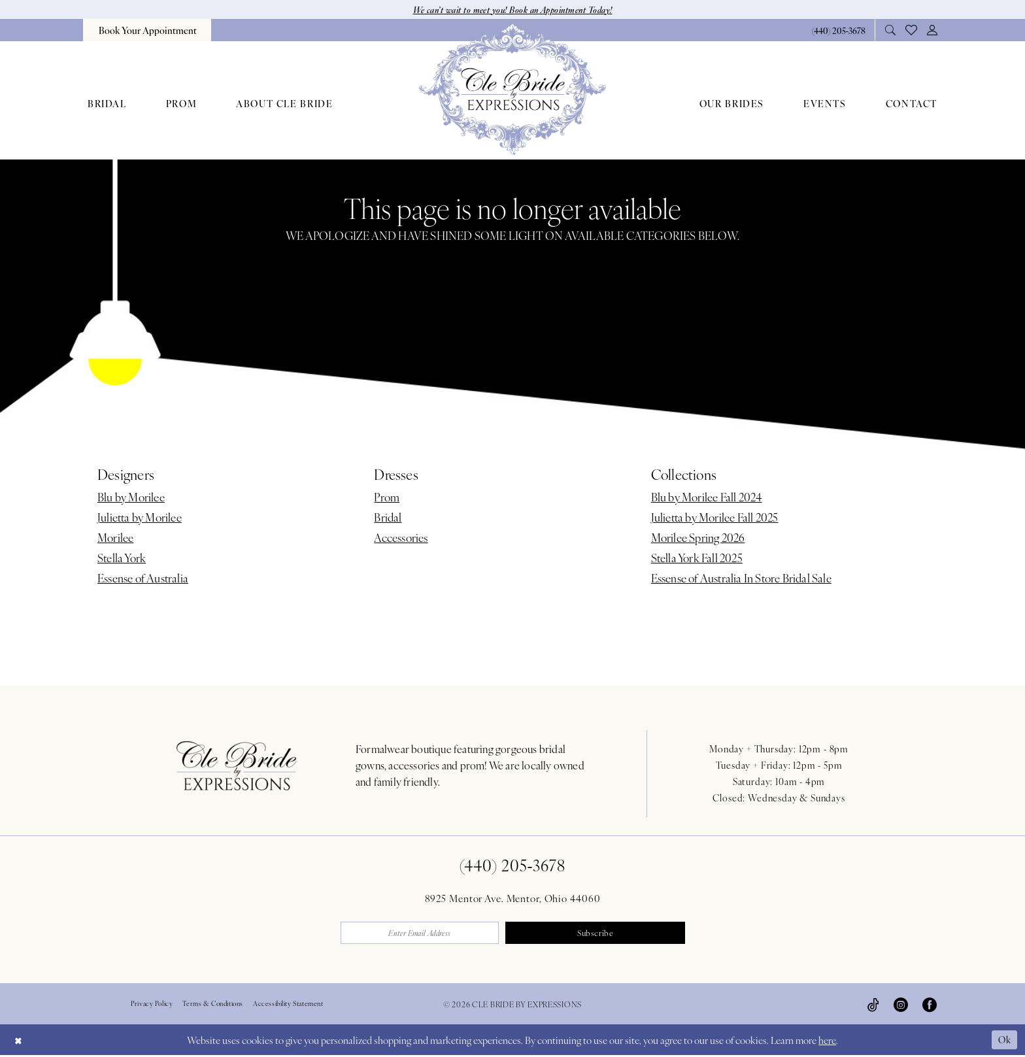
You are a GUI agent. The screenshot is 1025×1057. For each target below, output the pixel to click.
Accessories (401, 538)
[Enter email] (425, 934)
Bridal (387, 518)
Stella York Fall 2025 (697, 558)
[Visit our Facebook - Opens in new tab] (929, 1006)
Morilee (115, 538)
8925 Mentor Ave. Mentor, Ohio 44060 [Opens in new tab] (513, 898)
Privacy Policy (152, 1005)
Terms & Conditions (212, 1005)
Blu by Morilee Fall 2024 (706, 497)
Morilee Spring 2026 (698, 538)
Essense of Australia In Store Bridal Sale (741, 578)
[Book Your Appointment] (147, 31)
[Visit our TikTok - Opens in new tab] (873, 1006)
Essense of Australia (142, 578)
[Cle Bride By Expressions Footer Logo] (236, 765)
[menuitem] (147, 31)
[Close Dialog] (19, 1041)
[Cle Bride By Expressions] (512, 90)
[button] (932, 30)
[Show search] (891, 30)
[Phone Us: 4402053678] (838, 30)
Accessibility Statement (288, 1005)
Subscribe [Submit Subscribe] (600, 934)
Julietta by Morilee (139, 518)
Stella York (121, 558)
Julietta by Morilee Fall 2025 (715, 518)
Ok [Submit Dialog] (1004, 1041)
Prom (386, 497)
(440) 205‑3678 (513, 865)
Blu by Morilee (131, 497)
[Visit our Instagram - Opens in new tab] (901, 1006)
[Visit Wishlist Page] (911, 31)
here (827, 1042)
